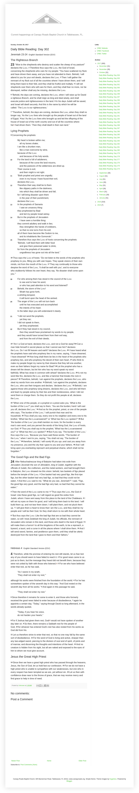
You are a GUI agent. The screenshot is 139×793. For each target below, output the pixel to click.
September (103, 173)
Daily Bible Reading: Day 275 (109, 166)
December (103, 66)
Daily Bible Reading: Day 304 (109, 75)
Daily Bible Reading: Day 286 (109, 131)
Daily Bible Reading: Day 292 (109, 113)
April (101, 188)
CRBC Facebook (103, 51)
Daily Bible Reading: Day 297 (109, 97)
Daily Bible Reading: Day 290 (109, 119)
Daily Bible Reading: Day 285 (109, 135)
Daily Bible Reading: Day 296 (109, 100)
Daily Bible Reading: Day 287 (109, 128)
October (102, 72)
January (102, 198)
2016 (99, 202)
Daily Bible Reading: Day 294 (109, 106)
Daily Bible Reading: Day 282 (109, 144)
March (101, 192)
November (103, 69)
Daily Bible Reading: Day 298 (109, 94)
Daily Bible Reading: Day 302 (109, 81)
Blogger (69, 781)
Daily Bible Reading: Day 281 (109, 147)
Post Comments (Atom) (28, 765)
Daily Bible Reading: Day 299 (109, 91)
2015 (99, 205)
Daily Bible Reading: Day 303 (109, 78)
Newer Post (15, 761)
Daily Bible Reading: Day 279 (109, 153)
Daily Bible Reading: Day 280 (109, 150)
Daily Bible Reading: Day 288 (109, 125)
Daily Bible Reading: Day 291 (109, 116)
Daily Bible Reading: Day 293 (109, 110)
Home (49, 761)
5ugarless (113, 779)
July (101, 179)
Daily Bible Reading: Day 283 (109, 141)
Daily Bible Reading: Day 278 (109, 156)
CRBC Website (102, 48)
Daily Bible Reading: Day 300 (109, 88)
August (102, 176)
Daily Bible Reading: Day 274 (109, 169)
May (101, 185)
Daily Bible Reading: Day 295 (109, 103)
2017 (99, 63)
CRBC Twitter (102, 54)
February (102, 195)
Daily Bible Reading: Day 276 (109, 163)
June (101, 182)
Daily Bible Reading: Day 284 (109, 138)
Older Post (82, 761)
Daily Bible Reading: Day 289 (109, 122)
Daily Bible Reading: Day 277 (109, 159)
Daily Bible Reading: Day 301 (109, 85)
